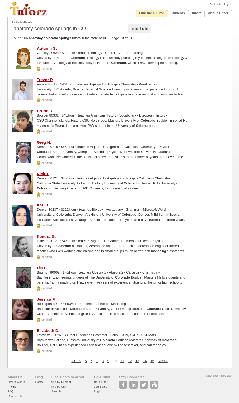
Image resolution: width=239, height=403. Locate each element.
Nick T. (43, 174)
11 (122, 361)
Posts (39, 381)
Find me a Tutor (151, 13)
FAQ (10, 391)
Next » (163, 361)
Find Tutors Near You (68, 377)
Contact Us (216, 4)
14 (145, 361)
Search (56, 391)
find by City (58, 386)
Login (227, 4)
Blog (39, 377)
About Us (15, 377)
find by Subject (61, 381)
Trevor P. (45, 79)
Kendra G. (46, 236)
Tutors (196, 13)
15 (152, 361)
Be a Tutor (102, 377)
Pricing (12, 386)
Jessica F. (46, 299)
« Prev (76, 361)
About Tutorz (218, 13)
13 (137, 361)
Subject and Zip (22, 21)
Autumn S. (47, 48)
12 (130, 361)
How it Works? (17, 381)
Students (177, 13)
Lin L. (42, 268)
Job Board (100, 386)
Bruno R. (45, 111)
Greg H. (44, 142)
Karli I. (43, 205)
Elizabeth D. (48, 330)
